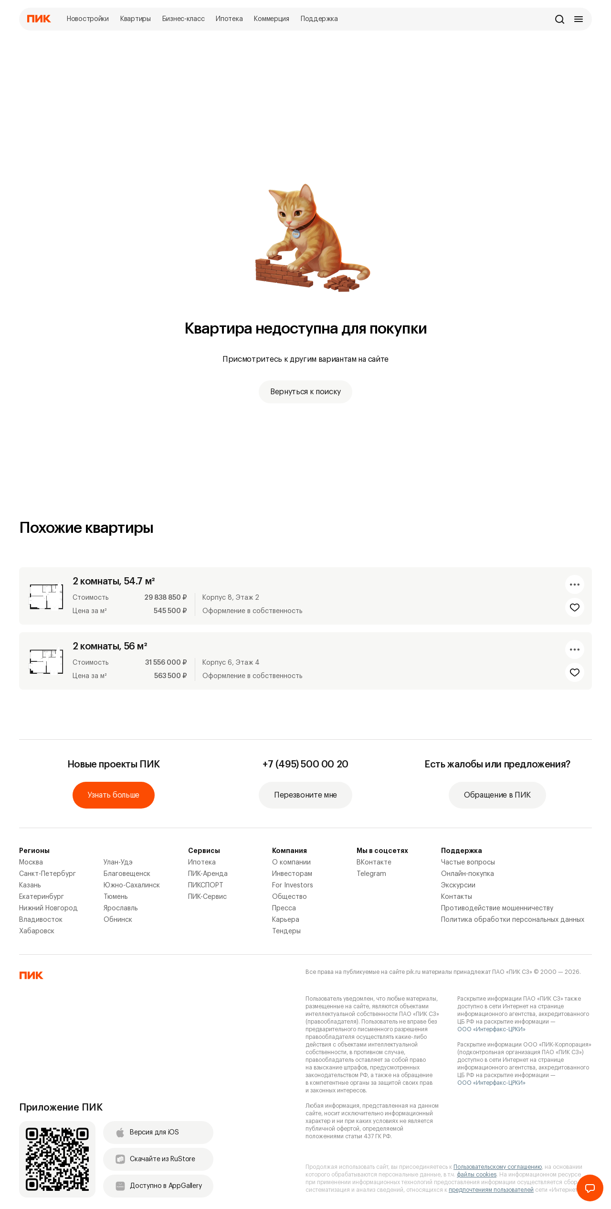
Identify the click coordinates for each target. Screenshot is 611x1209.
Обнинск (118, 920)
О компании (291, 862)
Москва (31, 862)
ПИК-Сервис (207, 897)
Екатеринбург (41, 897)
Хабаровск (36, 931)
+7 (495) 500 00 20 (305, 764)
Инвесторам (292, 874)
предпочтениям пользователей (491, 1190)
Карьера (285, 920)
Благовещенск (127, 874)
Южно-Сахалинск (132, 885)
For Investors (292, 885)
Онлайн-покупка (467, 874)
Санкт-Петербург (47, 874)
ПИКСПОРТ (205, 885)
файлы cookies (476, 1174)
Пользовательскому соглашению (497, 1167)
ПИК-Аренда (208, 874)
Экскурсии (458, 885)
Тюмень (116, 897)
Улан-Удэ (118, 862)
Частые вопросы (468, 862)
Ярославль (121, 908)
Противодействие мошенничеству (497, 908)
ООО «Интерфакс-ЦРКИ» (491, 1029)
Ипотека (202, 862)
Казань (30, 885)
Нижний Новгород (48, 908)
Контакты (456, 897)
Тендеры (286, 931)
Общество (289, 897)
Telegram (371, 874)
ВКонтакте (374, 862)
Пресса (284, 908)
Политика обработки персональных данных (512, 920)
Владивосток (41, 920)
